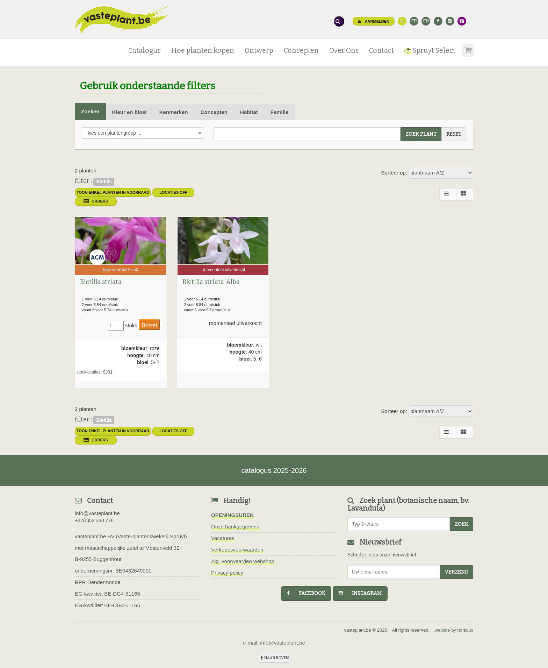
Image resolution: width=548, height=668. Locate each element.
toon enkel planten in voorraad (113, 192)
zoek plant (421, 134)
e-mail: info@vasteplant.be (274, 643)
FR (414, 21)
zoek (461, 524)
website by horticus (453, 630)
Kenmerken (173, 112)
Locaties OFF (173, 192)
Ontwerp (259, 51)
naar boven (274, 658)
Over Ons (344, 51)
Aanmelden (373, 21)
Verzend (456, 572)
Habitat (249, 112)
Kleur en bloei (129, 112)
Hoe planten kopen (202, 51)
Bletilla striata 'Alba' (211, 282)
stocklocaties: (89, 372)
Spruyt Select (429, 51)
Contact (381, 51)
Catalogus (144, 51)
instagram (360, 593)
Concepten (301, 51)
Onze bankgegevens (235, 527)
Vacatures (222, 538)
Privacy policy (227, 573)
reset (453, 134)
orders (96, 201)
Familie (280, 112)
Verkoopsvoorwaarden (237, 550)
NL (402, 21)
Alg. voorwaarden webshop (242, 561)
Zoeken (90, 111)
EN (426, 21)
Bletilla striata (101, 282)
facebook (306, 593)
